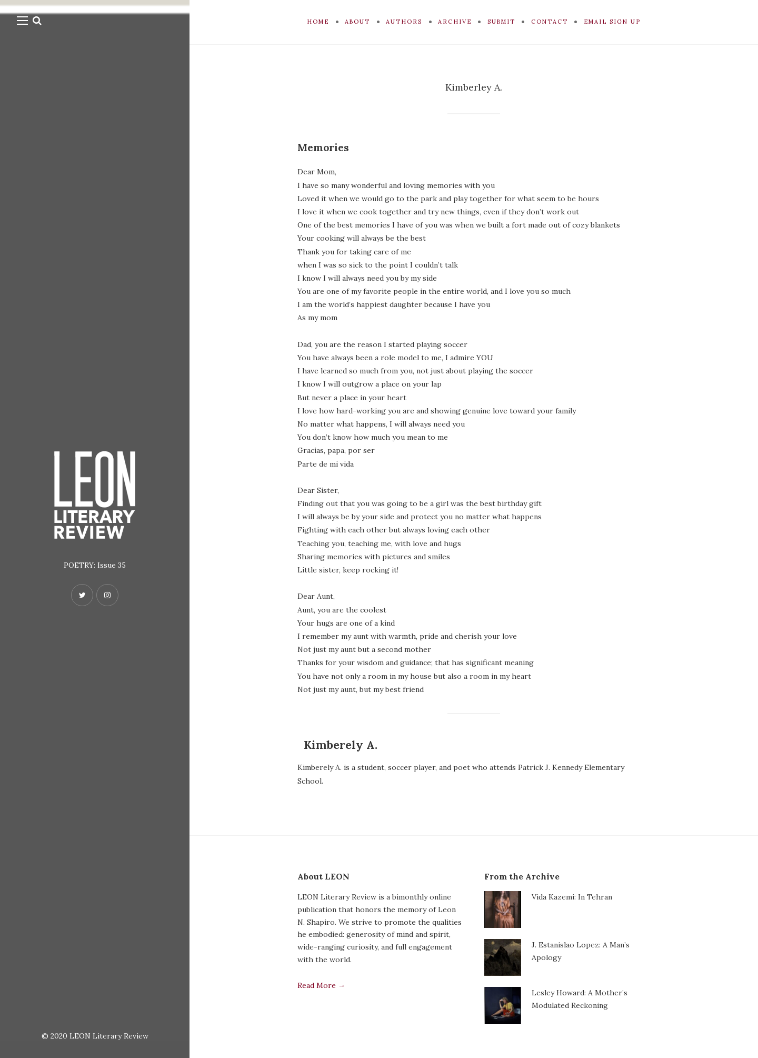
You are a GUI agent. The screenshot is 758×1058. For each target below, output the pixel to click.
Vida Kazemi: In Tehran (572, 897)
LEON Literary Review (108, 1036)
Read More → (321, 985)
